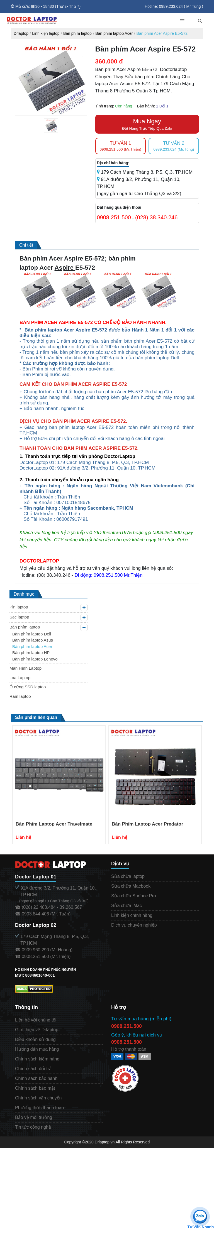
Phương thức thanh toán (39, 1107)
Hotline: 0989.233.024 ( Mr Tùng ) (174, 6)
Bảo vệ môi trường (33, 1117)
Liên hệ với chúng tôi (35, 1020)
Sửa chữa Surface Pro (133, 895)
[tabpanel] (51, 125)
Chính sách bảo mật (35, 1088)
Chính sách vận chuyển (38, 1098)
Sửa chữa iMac (126, 905)
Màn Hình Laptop (25, 668)
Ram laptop (20, 696)
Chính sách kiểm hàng (37, 1059)
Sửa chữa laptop (128, 876)
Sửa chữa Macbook (130, 886)
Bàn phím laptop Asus (32, 640)
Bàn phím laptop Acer (114, 33)
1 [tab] (55, 131)
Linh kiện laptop (45, 33)
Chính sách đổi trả (33, 1068)
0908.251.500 (114, 217)
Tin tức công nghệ (33, 1127)
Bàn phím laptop (77, 33)
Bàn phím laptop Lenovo (35, 659)
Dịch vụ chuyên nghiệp (134, 925)
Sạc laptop (19, 617)
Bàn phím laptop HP (31, 652)
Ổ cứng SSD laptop (27, 686)
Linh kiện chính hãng (131, 915)
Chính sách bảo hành (36, 1078)
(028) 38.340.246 (156, 217)
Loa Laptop (19, 677)
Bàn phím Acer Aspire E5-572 (162, 33)
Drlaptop (21, 33)
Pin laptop (18, 607)
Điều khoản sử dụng (35, 1039)
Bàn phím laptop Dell (31, 634)
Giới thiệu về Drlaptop (36, 1029)
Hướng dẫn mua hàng (37, 1049)
